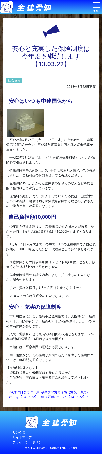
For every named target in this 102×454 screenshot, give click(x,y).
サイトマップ (22, 438)
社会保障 (14, 80)
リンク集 (19, 433)
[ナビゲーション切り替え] (96, 6)
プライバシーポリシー (29, 442)
